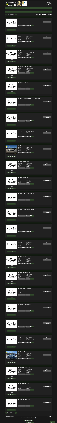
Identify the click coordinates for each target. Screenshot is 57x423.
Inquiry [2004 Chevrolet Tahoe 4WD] (19, 120)
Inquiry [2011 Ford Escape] (19, 152)
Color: (18, 38)
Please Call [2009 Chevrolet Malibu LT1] (47, 85)
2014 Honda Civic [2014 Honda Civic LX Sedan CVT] (24, 304)
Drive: (18, 39)
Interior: (19, 37)
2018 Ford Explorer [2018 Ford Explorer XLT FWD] (23, 177)
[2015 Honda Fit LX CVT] (11, 339)
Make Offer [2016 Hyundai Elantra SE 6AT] (23, 374)
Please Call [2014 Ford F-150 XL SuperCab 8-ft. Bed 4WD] (47, 228)
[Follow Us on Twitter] (47, 416)
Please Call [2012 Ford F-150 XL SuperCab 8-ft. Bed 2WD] (47, 212)
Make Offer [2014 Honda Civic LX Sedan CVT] (23, 310)
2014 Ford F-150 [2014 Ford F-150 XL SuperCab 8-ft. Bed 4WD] (26, 225)
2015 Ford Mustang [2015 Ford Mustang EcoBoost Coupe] (25, 256)
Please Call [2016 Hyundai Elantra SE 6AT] (47, 370)
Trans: (27, 38)
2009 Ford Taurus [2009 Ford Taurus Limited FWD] (24, 272)
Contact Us (10, 416)
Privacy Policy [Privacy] (12, 416)
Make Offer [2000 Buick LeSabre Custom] (23, 25)
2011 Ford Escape (22, 145)
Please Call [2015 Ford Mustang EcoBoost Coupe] (47, 259)
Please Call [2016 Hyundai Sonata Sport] (47, 386)
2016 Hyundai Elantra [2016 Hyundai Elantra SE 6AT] (24, 367)
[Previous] (6, 14)
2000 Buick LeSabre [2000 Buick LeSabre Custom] (24, 19)
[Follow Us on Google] (50, 416)
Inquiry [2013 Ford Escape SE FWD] (19, 168)
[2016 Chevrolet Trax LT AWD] (11, 133)
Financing (27, 25)
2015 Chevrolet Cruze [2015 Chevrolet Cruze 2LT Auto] (24, 34)
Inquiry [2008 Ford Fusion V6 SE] (19, 247)
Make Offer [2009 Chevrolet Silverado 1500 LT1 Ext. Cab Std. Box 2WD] (23, 104)
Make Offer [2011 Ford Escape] (23, 152)
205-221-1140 (49, 4)
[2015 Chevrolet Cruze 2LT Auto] (11, 38)
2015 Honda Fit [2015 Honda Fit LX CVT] (22, 336)
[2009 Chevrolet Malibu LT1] (11, 86)
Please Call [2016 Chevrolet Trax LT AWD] (47, 133)
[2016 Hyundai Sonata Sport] (11, 387)
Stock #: (19, 20)
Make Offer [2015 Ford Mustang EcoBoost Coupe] (23, 263)
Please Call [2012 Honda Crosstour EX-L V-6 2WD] (47, 323)
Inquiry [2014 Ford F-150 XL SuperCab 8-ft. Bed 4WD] (19, 231)
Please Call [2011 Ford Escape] (47, 148)
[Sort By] (42, 14)
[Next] (16, 14)
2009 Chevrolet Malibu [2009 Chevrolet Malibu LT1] (23, 82)
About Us (8, 416)
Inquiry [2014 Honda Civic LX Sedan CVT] (19, 310)
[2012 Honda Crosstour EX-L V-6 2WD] (11, 323)
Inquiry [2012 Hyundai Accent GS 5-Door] (19, 358)
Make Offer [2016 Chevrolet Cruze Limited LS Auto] (23, 57)
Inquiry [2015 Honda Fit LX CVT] (19, 342)
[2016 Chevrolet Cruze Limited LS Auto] (11, 54)
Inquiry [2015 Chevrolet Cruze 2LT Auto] (19, 41)
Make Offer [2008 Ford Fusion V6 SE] (23, 247)
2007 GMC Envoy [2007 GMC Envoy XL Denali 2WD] (24, 288)
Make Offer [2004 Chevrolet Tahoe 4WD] (23, 120)
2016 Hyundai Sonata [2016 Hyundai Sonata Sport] (23, 383)
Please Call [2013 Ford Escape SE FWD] (47, 164)
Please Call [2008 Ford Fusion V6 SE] (47, 244)
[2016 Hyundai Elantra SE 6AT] (11, 371)
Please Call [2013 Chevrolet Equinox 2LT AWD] (47, 69)
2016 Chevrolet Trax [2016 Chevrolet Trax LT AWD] (24, 130)
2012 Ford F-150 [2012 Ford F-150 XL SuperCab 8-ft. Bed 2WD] (26, 209)
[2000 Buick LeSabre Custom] (11, 22)
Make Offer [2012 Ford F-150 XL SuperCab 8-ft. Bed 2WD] (23, 215)
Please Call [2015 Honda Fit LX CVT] (47, 339)
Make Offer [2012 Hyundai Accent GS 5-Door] (23, 358)
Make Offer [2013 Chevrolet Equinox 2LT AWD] (23, 73)
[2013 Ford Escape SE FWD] (11, 165)
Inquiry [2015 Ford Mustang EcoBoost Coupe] (19, 263)
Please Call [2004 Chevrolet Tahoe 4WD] (47, 117)
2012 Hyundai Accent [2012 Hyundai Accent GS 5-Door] (24, 351)
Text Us (31, 25)
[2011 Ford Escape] (11, 149)
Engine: (27, 37)
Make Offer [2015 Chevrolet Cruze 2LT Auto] (23, 41)
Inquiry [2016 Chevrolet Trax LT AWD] (19, 136)
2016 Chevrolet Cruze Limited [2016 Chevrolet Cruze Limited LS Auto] (26, 50)
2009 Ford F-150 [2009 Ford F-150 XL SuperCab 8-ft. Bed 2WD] (26, 193)
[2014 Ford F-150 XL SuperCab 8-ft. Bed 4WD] (11, 228)
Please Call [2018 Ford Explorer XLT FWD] (47, 180)
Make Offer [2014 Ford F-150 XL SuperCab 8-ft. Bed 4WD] (23, 231)
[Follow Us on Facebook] (46, 416)
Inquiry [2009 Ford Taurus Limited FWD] (19, 279)
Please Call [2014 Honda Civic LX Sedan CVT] (47, 307)
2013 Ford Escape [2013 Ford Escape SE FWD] (23, 161)
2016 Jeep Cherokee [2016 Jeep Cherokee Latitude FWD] (25, 399)
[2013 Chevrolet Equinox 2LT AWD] (11, 70)
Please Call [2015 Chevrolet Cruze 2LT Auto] (47, 37)
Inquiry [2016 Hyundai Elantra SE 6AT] (19, 374)
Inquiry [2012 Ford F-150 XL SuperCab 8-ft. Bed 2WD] (19, 215)
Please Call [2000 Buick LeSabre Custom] (47, 22)
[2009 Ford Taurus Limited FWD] (11, 276)
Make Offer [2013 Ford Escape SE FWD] (23, 168)
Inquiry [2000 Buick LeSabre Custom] (19, 25)
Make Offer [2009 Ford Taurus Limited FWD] (23, 279)
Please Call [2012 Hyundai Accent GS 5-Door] (47, 354)
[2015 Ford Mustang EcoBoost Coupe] (11, 260)
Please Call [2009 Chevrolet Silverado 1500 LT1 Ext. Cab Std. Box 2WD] (47, 101)
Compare (12, 43)
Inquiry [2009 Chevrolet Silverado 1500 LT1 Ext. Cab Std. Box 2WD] (19, 104)
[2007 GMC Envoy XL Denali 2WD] (11, 292)
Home (6, 416)
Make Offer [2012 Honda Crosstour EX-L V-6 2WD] (23, 326)
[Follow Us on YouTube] (49, 416)
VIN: (27, 20)
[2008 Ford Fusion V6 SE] (11, 244)
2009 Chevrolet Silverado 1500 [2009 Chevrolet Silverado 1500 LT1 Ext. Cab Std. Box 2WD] (29, 98)
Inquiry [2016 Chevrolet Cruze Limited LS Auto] (19, 57)
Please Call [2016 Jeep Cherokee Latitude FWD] (47, 402)
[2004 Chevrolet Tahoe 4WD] (11, 117)
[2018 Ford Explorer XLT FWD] (11, 181)
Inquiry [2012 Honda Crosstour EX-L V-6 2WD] (19, 326)
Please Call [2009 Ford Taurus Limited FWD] (47, 275)
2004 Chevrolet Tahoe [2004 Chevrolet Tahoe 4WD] (23, 114)
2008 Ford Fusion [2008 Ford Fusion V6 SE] (23, 240)
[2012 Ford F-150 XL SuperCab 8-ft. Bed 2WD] (11, 212)
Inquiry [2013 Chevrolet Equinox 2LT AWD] (19, 73)
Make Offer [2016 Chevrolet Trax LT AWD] (23, 136)
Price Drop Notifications (11, 29)
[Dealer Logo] (16, 3)
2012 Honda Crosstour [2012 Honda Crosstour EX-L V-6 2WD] (25, 320)
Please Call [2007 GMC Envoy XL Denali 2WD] (47, 291)
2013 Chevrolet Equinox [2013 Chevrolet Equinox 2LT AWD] (25, 66)
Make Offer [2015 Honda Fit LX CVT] (23, 342)
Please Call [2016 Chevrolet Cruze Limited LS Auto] (47, 53)
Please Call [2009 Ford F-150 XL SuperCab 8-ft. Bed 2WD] (47, 196)
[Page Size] (50, 14)
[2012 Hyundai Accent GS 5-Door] (11, 355)
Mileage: (27, 39)
